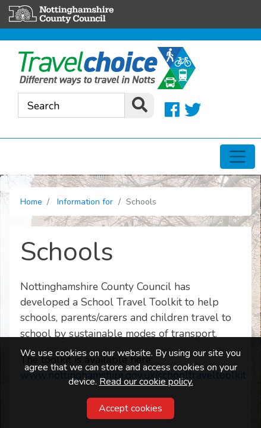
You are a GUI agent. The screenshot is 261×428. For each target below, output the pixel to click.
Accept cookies (130, 408)
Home (31, 201)
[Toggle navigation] (237, 156)
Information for (85, 201)
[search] (139, 105)
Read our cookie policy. (146, 381)
